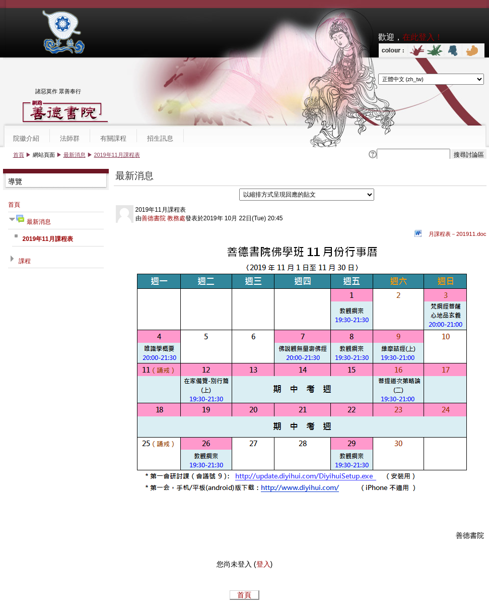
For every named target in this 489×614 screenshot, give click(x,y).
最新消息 (74, 155)
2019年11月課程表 (117, 155)
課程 (25, 261)
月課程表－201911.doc (457, 234)
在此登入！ (422, 36)
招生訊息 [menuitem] (160, 138)
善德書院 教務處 (163, 218)
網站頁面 (44, 155)
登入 (263, 564)
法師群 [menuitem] (70, 138)
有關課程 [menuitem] (113, 138)
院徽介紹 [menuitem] (26, 138)
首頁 (18, 155)
